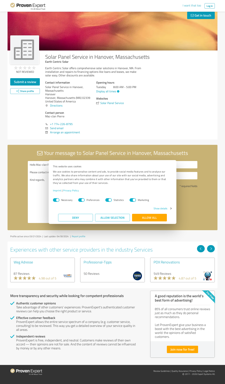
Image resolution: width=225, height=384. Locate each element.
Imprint (62, 190)
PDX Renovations (167, 262)
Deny (75, 217)
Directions (56, 105)
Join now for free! (182, 349)
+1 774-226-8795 (61, 124)
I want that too (192, 5)
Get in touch (201, 15)
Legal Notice (209, 370)
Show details (155, 208)
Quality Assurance (180, 370)
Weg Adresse (23, 262)
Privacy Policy (76, 190)
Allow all (149, 217)
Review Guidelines (161, 370)
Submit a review (25, 81)
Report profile (78, 236)
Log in (210, 6)
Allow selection (112, 217)
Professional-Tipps (98, 262)
